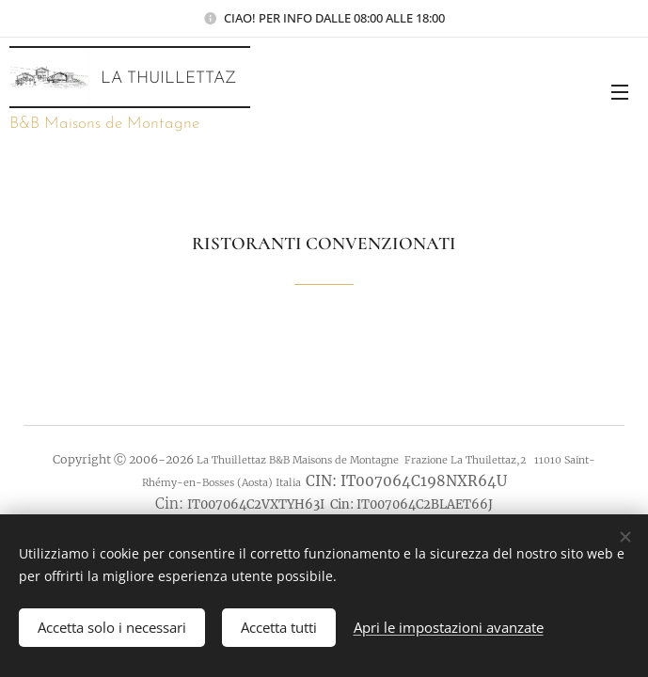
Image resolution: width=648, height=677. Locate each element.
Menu (619, 92)
